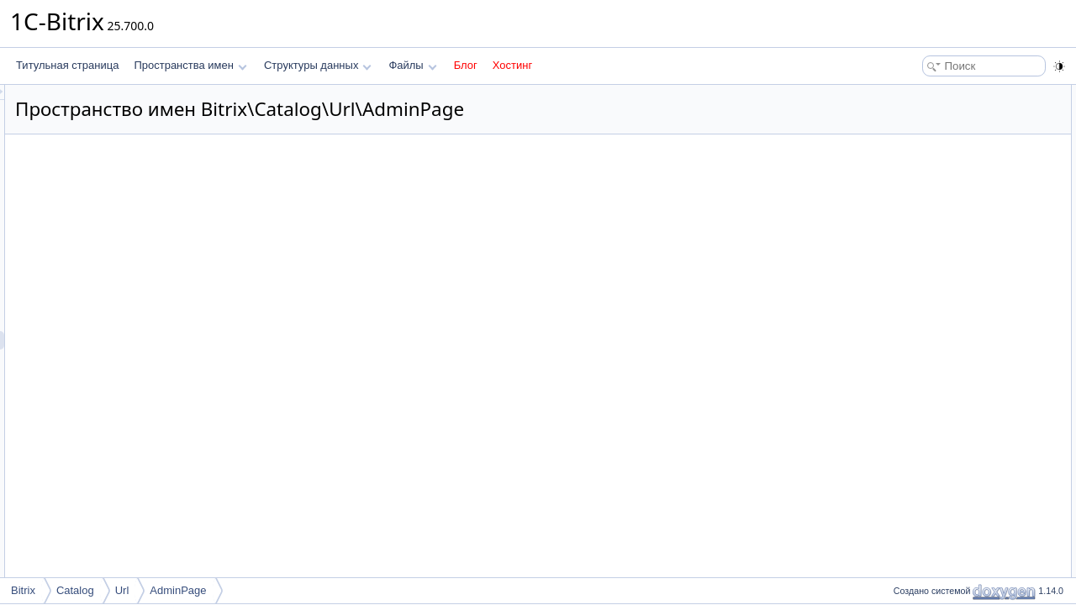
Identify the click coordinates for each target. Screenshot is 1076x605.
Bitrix (23, 590)
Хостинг (512, 65)
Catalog (75, 590)
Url (122, 590)
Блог (465, 65)
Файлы (412, 65)
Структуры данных (318, 65)
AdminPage (178, 590)
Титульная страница (67, 65)
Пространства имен (190, 65)
